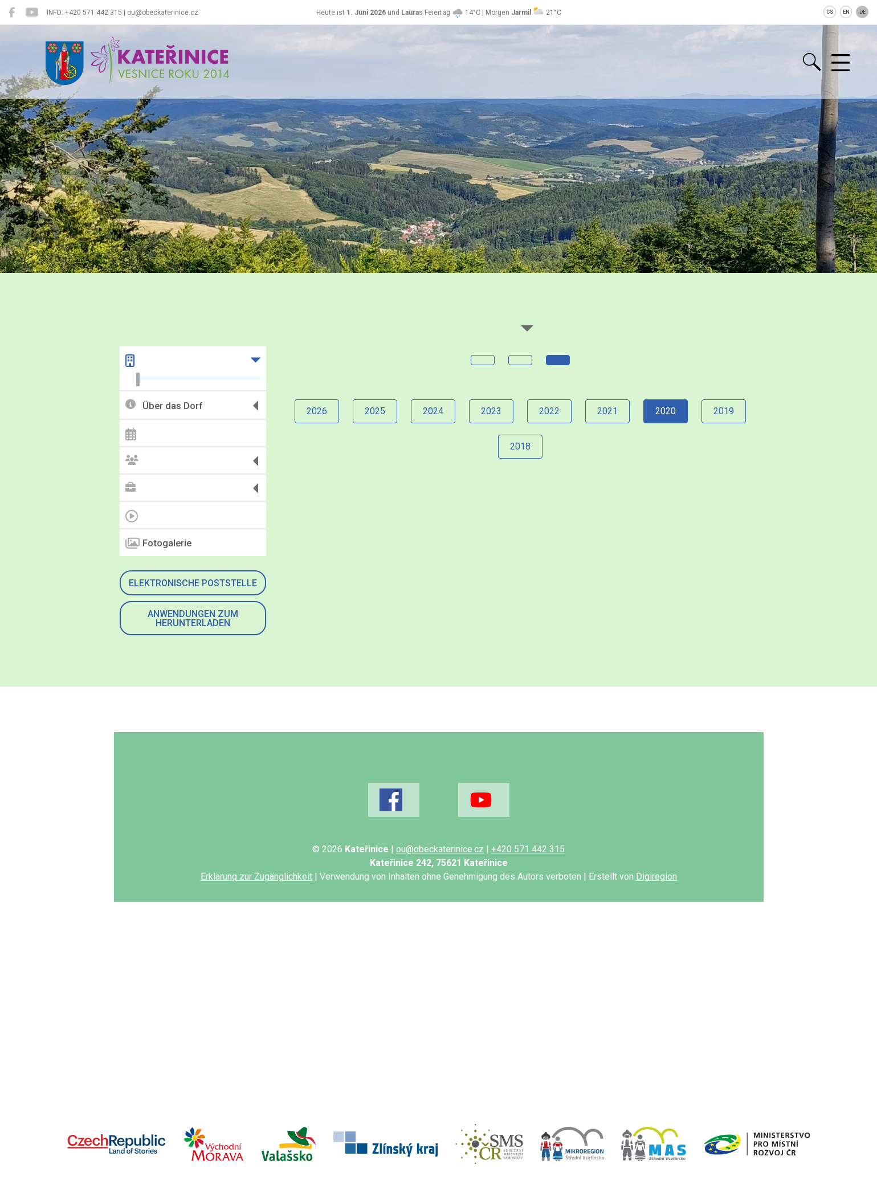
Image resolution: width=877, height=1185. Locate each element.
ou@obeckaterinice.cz (440, 849)
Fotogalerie (158, 543)
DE (862, 12)
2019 (723, 411)
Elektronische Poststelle (193, 583)
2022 (549, 411)
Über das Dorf (163, 405)
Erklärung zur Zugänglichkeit (256, 876)
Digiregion (656, 876)
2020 (665, 411)
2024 (433, 411)
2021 (607, 411)
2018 (520, 446)
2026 (317, 411)
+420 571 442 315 (528, 849)
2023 (491, 411)
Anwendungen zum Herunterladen (193, 618)
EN (846, 12)
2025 (375, 411)
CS (829, 12)
